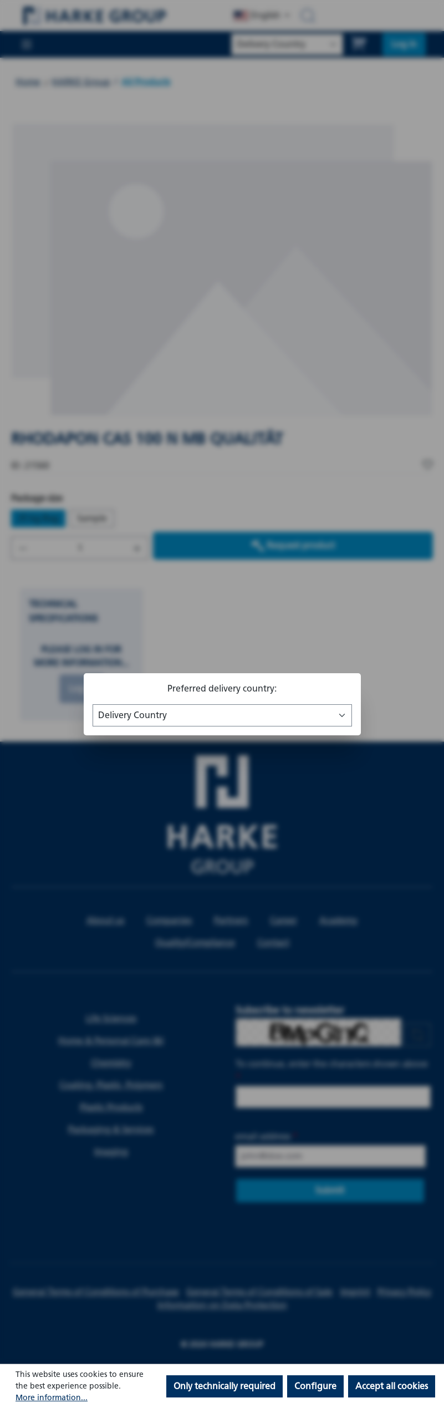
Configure (315, 1386)
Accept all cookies (391, 1386)
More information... (52, 1397)
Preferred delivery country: (222, 688)
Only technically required (224, 1386)
